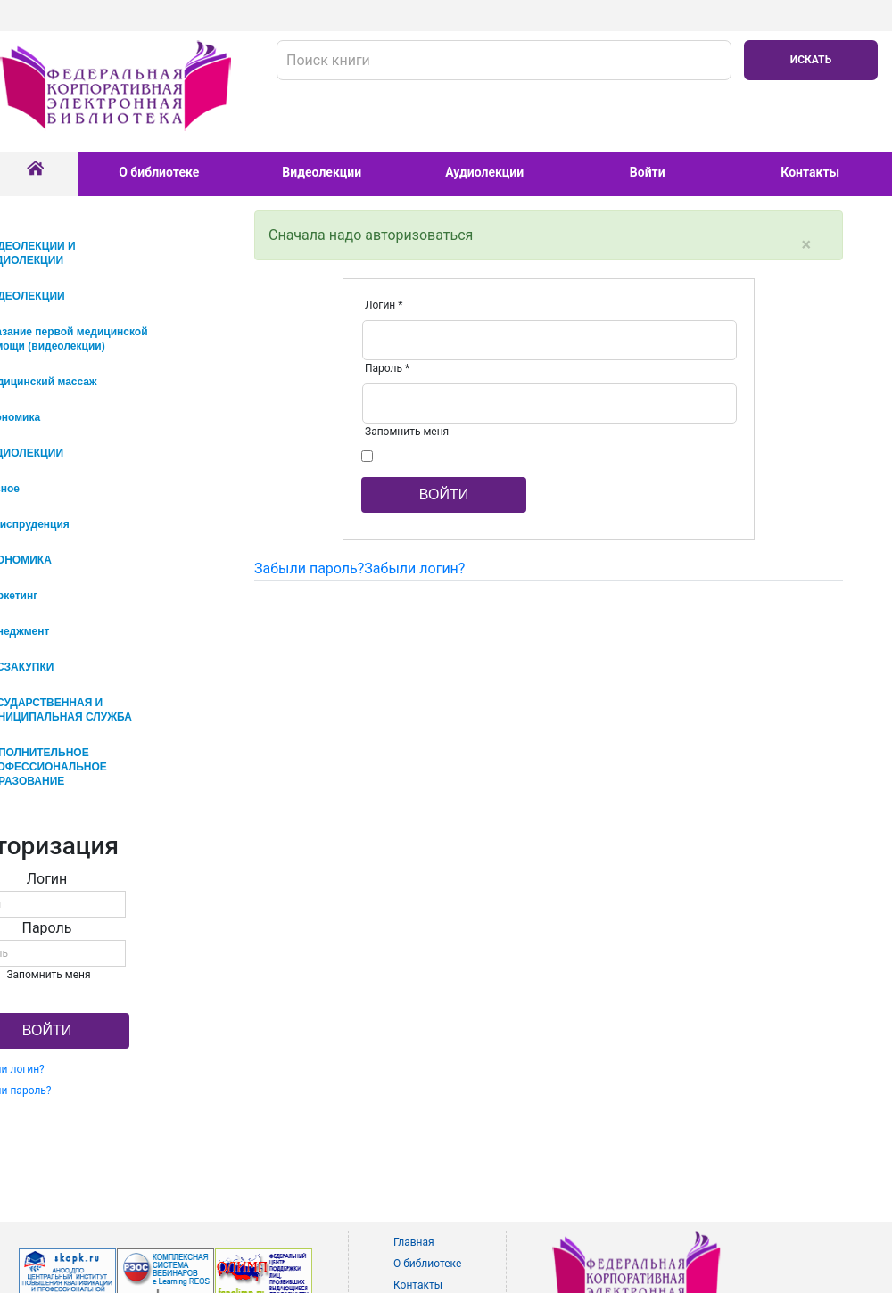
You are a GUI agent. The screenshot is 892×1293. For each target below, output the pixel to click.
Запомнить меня (407, 431)
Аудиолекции (484, 172)
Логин (383, 305)
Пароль (387, 368)
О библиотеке (159, 172)
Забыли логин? (414, 568)
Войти (647, 172)
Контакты (809, 172)
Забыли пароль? (309, 568)
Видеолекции (321, 172)
